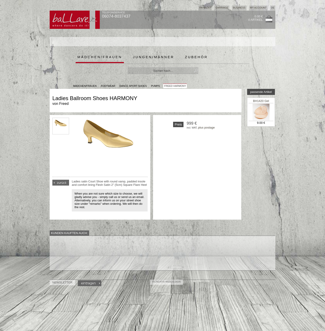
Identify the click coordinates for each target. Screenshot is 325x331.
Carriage (221, 7)
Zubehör (196, 57)
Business (239, 7)
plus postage (206, 127)
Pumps (155, 86)
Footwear (108, 86)
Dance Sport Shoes (133, 86)
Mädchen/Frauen (99, 57)
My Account (258, 7)
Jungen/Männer (153, 57)
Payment (205, 7)
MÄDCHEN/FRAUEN (85, 86)
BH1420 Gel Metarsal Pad (261, 102)
